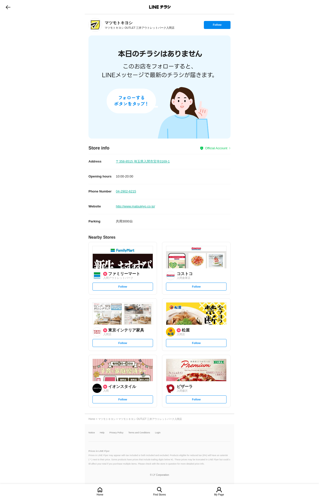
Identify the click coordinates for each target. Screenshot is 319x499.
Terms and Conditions (139, 433)
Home (100, 494)
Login (157, 433)
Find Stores (159, 494)
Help (102, 433)
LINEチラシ (160, 7)
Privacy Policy (116, 433)
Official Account (216, 148)
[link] (95, 25)
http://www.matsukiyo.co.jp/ (135, 206)
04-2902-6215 (126, 191)
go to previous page (8, 7)
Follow (217, 26)
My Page (219, 494)
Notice (91, 433)
